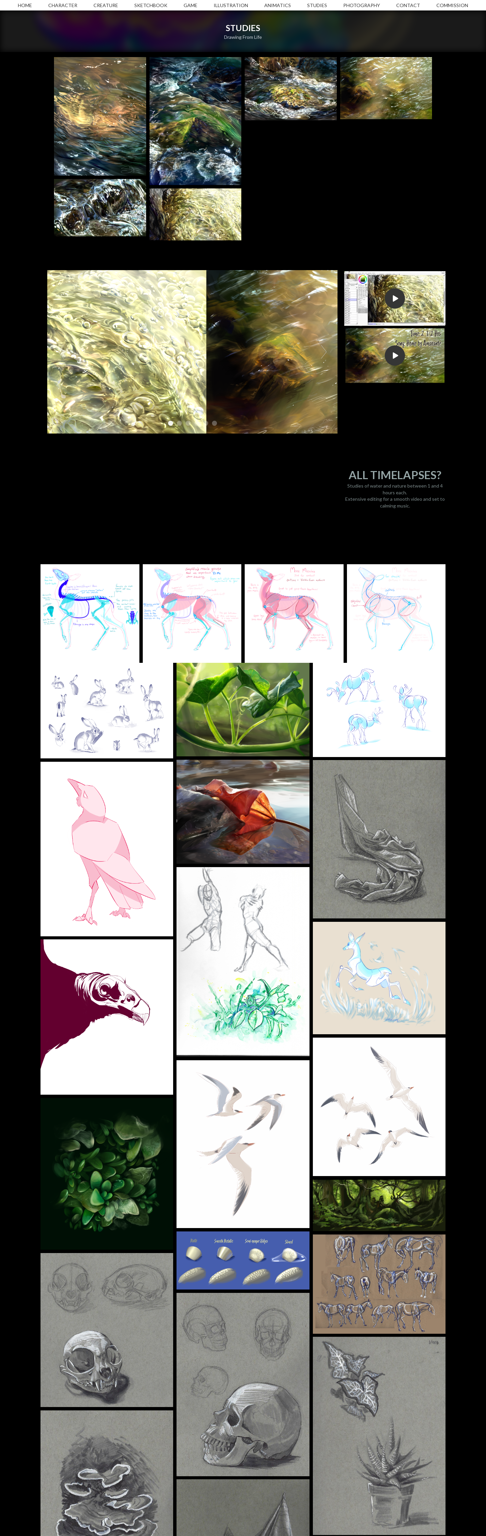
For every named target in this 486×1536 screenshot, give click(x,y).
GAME (190, 5)
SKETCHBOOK (150, 5)
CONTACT (408, 5)
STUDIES (317, 5)
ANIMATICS (277, 5)
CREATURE (105, 5)
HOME (25, 5)
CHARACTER (62, 5)
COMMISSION (452, 5)
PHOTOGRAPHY (361, 5)
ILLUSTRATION (231, 5)
